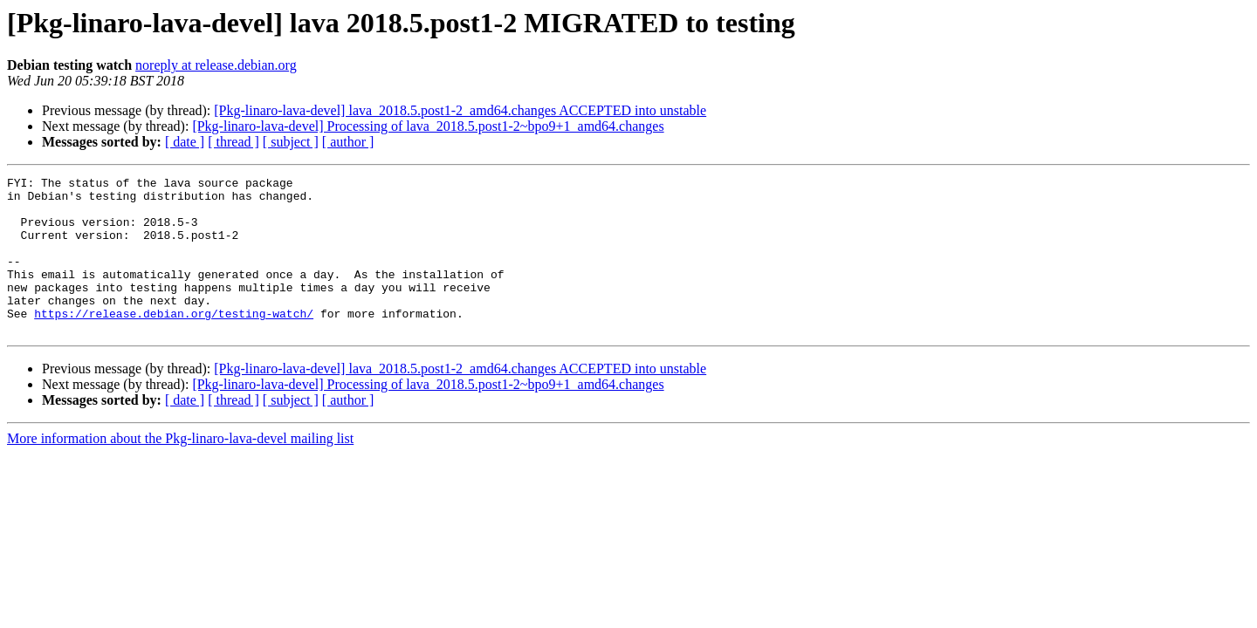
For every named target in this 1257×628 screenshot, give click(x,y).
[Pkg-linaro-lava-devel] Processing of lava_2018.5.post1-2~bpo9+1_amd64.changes (427, 126)
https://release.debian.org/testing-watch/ (173, 342)
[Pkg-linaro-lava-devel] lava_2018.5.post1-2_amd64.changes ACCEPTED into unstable (460, 110)
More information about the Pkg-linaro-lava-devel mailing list (180, 469)
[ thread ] (233, 141)
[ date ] (184, 141)
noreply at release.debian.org (216, 65)
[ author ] (348, 141)
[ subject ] (291, 141)
